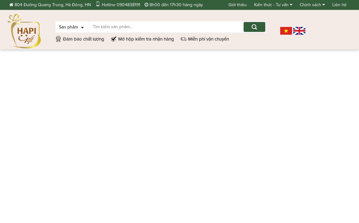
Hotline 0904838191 (117, 4)
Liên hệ (339, 4)
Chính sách (312, 4)
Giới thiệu (237, 4)
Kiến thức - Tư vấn (273, 4)
